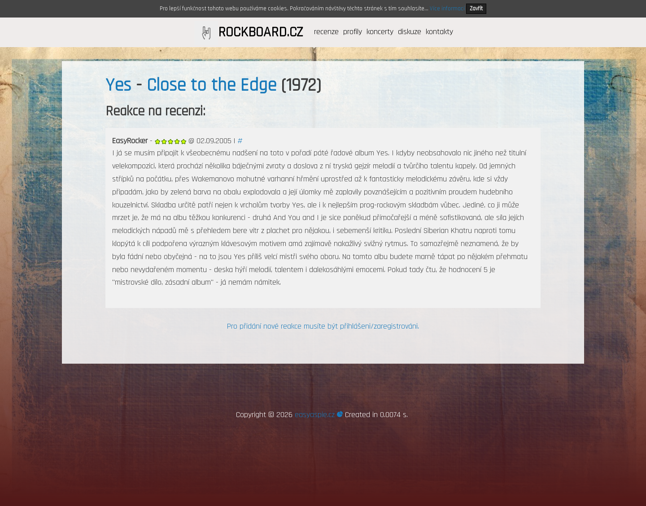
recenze (326, 31)
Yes (118, 85)
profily (352, 31)
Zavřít (476, 8)
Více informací (447, 8)
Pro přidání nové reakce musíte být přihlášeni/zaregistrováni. (323, 326)
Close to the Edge (211, 85)
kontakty (439, 31)
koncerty (380, 31)
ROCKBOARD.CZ (260, 32)
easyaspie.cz (319, 414)
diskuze (409, 31)
